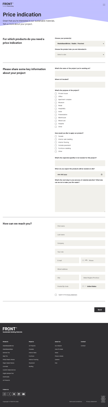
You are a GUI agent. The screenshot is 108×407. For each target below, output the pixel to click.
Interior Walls (32, 353)
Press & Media (59, 356)
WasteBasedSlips (8, 349)
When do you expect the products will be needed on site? (80, 172)
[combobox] (80, 44)
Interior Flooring (33, 359)
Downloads (6, 377)
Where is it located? (80, 83)
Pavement (32, 363)
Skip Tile (5, 356)
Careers (57, 359)
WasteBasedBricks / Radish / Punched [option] (70, 44)
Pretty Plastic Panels (9, 359)
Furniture (31, 356)
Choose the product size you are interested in (80, 53)
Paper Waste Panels (8, 363)
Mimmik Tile (6, 353)
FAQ (56, 363)
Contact (83, 346)
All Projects (32, 346)
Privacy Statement (71, 295)
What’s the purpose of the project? (67, 90)
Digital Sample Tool (8, 373)
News (56, 353)
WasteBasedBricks (8, 346)
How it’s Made (59, 349)
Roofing (31, 366)
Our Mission (58, 346)
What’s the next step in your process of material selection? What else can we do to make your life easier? (80, 195)
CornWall (5, 366)
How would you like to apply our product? (69, 133)
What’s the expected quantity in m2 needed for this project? (80, 161)
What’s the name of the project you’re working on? (80, 72)
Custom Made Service (9, 370)
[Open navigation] (104, 5)
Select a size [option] (61, 55)
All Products (6, 380)
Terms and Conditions (75, 401)
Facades (31, 349)
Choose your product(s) (80, 42)
